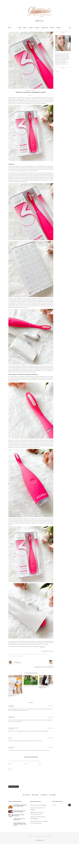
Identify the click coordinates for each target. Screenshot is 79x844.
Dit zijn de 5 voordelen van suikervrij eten (19, 819)
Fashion (31, 27)
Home (19, 27)
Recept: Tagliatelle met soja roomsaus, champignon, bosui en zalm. (20, 824)
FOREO (19, 99)
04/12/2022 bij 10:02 (11, 729)
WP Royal (50, 836)
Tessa (9, 737)
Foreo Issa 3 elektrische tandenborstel (41, 654)
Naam (10, 763)
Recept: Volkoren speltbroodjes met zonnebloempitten (20, 805)
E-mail (25, 763)
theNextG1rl (11, 747)
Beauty (25, 27)
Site (40, 763)
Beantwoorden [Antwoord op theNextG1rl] (50, 747)
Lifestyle (37, 27)
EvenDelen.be (11, 717)
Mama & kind (45, 27)
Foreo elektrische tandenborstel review (26, 654)
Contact (52, 27)
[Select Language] (63, 71)
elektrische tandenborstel (13, 654)
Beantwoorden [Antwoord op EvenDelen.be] (50, 717)
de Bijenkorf (42, 646)
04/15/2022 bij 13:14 (11, 748)
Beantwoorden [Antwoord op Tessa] (50, 737)
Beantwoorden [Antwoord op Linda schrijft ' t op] (50, 728)
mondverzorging (12, 656)
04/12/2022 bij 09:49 (11, 718)
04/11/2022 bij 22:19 (11, 707)
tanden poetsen (19, 656)
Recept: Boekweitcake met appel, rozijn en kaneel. (19, 811)
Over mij (58, 27)
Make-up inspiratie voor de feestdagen (38, 805)
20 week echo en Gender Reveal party (19, 815)
